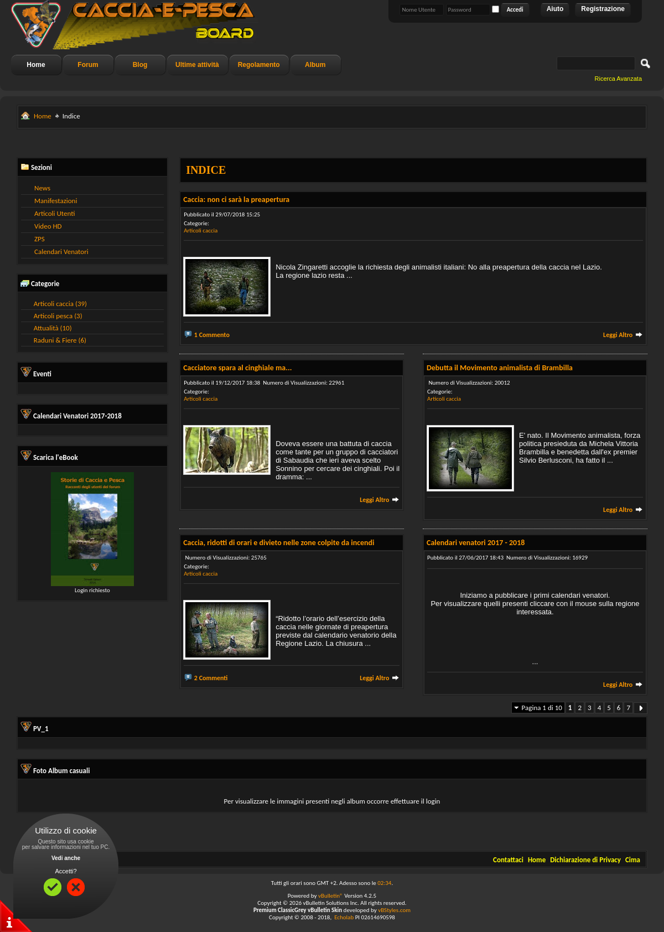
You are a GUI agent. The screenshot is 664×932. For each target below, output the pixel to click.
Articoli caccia (200, 230)
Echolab (344, 917)
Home (36, 65)
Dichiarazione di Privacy (585, 860)
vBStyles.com (394, 910)
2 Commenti (211, 678)
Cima (632, 860)
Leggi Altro (623, 335)
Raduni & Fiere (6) (60, 340)
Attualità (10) (53, 328)
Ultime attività (197, 65)
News (42, 188)
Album (315, 65)
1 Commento (212, 335)
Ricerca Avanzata (618, 78)
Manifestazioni (55, 200)
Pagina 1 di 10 (542, 707)
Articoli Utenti (54, 213)
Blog (140, 65)
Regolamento (259, 65)
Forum (87, 65)
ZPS (39, 239)
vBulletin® (330, 895)
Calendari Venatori (61, 251)
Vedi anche (65, 858)
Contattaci (508, 860)
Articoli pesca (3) (58, 316)
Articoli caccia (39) (60, 303)
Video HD (48, 226)
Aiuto (555, 9)
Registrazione (603, 9)
